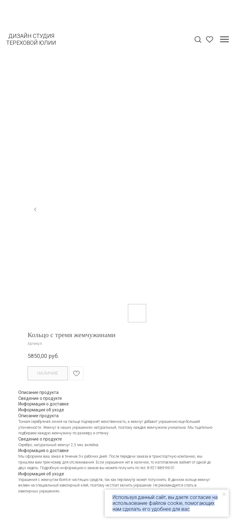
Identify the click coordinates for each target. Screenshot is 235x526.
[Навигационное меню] (224, 39)
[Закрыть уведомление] (224, 494)
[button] (198, 39)
